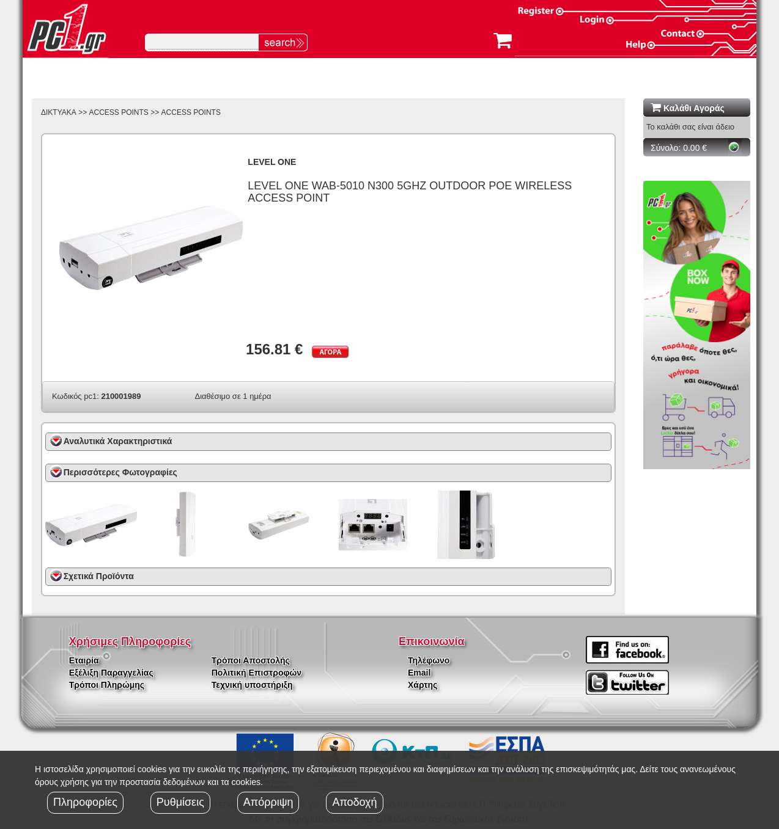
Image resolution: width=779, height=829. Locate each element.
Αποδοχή (354, 802)
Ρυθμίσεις (180, 802)
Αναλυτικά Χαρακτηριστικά (118, 441)
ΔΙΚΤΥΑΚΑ (58, 112)
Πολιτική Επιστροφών (256, 672)
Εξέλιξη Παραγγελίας (111, 672)
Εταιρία (84, 660)
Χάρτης (422, 685)
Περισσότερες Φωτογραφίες (120, 472)
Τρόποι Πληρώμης (106, 685)
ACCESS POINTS (119, 112)
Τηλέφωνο (428, 660)
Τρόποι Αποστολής (251, 660)
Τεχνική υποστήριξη (252, 685)
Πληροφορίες (85, 802)
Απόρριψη (268, 802)
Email (419, 672)
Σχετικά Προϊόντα (99, 576)
